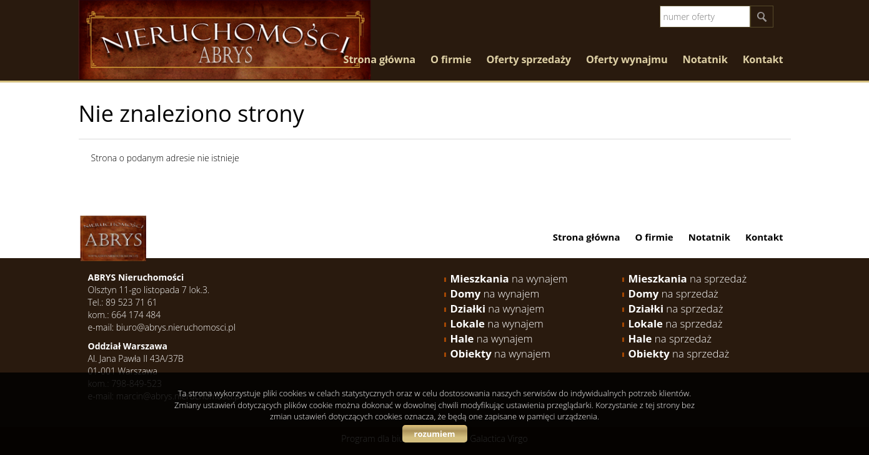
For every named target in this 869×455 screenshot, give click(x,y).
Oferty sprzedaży (528, 59)
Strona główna (379, 59)
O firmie (450, 59)
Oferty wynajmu (627, 59)
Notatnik (705, 59)
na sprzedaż (687, 278)
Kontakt (763, 59)
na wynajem (509, 278)
